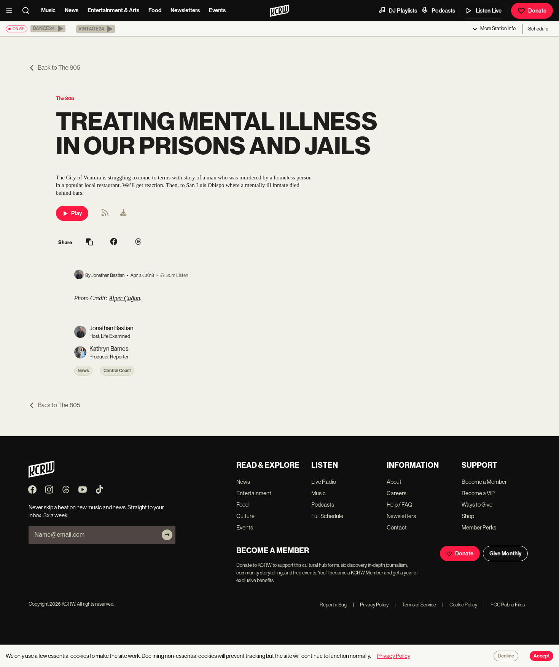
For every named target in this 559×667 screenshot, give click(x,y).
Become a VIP (478, 493)
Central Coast (117, 370)
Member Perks (479, 527)
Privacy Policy (371, 605)
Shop (468, 516)
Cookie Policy (459, 605)
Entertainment (253, 493)
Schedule (538, 29)
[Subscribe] (167, 534)
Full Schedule (327, 516)
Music (48, 10)
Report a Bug (333, 605)
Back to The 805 (54, 67)
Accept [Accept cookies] (541, 656)
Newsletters (185, 10)
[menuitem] (123, 213)
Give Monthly (505, 553)
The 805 (65, 98)
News (71, 10)
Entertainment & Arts (113, 10)
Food (154, 10)
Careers (396, 493)
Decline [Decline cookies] (506, 656)
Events (217, 10)
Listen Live (483, 10)
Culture (245, 516)
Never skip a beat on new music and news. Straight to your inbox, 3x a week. (96, 511)
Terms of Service (415, 605)
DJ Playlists (397, 10)
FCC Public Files (504, 605)
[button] (47, 28)
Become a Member (484, 481)
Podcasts (438, 10)
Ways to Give (477, 504)
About (394, 481)
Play (72, 213)
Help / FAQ (399, 504)
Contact (397, 527)
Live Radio (323, 481)
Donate (532, 10)
